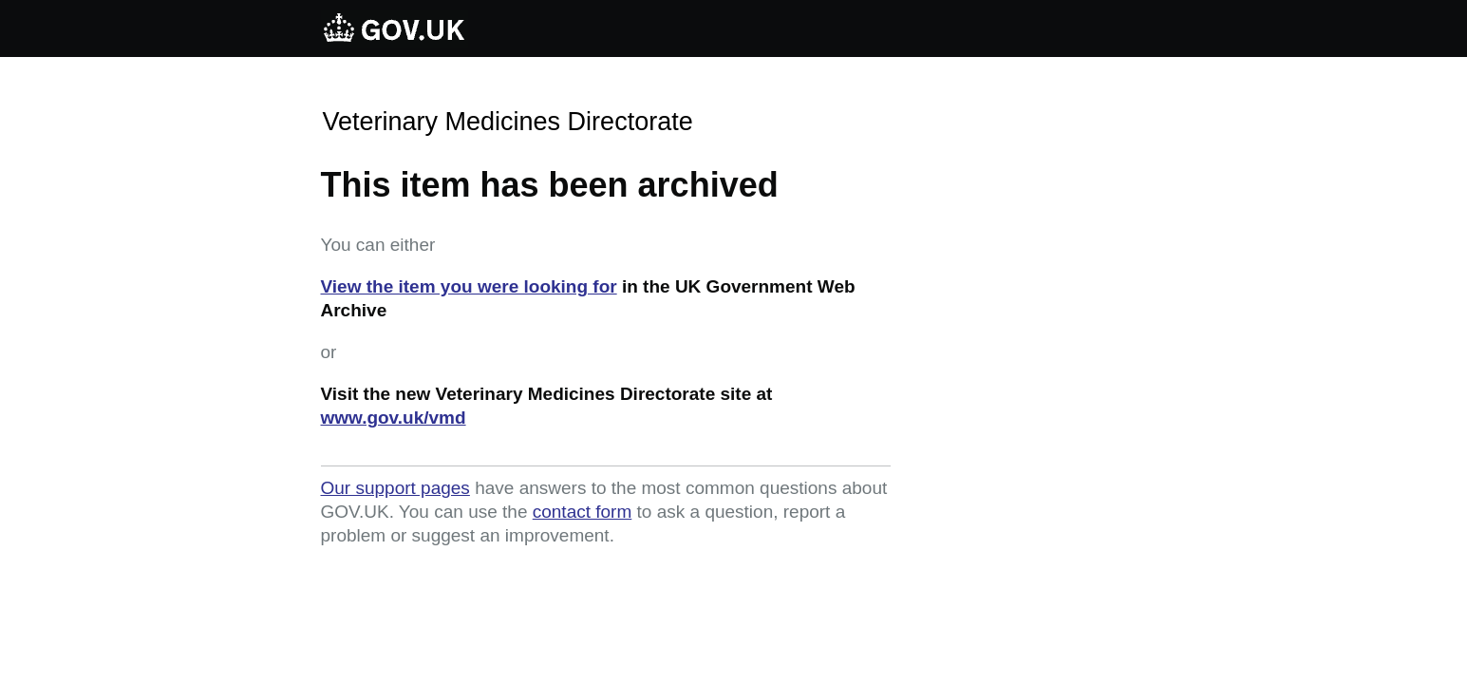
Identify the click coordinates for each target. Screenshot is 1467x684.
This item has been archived (550, 184)
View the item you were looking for (469, 286)
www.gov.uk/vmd (393, 418)
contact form (582, 512)
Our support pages (395, 488)
